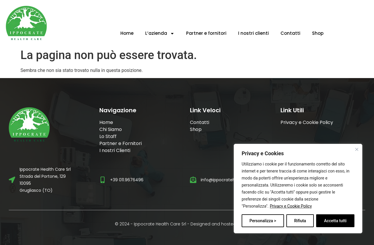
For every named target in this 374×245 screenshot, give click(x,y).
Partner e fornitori (206, 33)
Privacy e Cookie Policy (291, 206)
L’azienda (159, 33)
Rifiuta (300, 220)
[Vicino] (356, 149)
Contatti (290, 33)
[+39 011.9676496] (102, 180)
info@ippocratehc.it (221, 180)
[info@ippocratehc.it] (193, 180)
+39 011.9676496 (126, 180)
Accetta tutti (335, 220)
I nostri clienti (253, 33)
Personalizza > (263, 220)
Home (127, 33)
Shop (317, 33)
